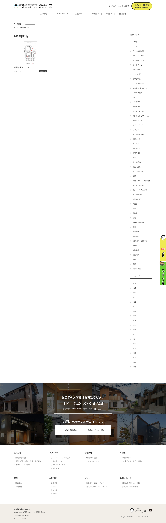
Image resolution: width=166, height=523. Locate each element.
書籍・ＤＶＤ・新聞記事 (141, 181)
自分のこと (137, 246)
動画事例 (18, 487)
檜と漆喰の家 (137, 195)
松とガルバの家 (138, 185)
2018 (134, 320)
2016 (134, 330)
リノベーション (138, 125)
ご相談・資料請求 (70, 430)
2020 (134, 311)
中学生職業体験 (138, 134)
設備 (134, 259)
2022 (134, 302)
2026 (134, 283)
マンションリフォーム (141, 116)
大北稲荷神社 (137, 162)
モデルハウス (137, 120)
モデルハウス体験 (162, 271)
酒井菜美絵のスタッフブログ (96, 487)
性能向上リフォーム (58, 461)
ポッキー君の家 (138, 111)
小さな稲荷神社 (138, 171)
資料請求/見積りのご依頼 (131, 483)
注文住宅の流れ (21, 458)
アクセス (54, 494)
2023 (134, 297)
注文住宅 (43, 14)
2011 (134, 353)
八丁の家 (136, 144)
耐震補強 (136, 232)
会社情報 (122, 14)
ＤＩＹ (135, 46)
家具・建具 (137, 167)
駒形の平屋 (137, 269)
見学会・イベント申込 (96, 430)
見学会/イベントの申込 (130, 487)
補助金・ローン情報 (22, 465)
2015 (134, 334)
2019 (134, 316)
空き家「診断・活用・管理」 (132, 461)
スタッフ (54, 487)
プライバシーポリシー (21, 518)
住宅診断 (78, 14)
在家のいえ (137, 148)
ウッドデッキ (137, 65)
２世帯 (135, 42)
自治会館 (136, 250)
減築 (134, 208)
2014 (134, 339)
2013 (134, 344)
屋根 (134, 176)
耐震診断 (136, 236)
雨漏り (135, 264)
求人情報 (54, 490)
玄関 (134, 218)
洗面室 (135, 204)
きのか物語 (137, 79)
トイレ (135, 97)
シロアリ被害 (137, 93)
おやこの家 (137, 74)
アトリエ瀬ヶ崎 (138, 51)
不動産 (94, 14)
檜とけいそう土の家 (140, 190)
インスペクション (139, 60)
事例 (108, 14)
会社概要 (54, 483)
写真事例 (18, 483)
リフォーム (60, 14)
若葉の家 (136, 255)
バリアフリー (137, 102)
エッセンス (55, 468)
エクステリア (137, 69)
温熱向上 (136, 213)
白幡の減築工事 (138, 222)
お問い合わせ (125, 478)
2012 (134, 348)
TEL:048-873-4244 (83, 403)
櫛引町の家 (137, 199)
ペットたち (137, 106)
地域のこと (137, 153)
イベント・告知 (138, 55)
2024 (134, 293)
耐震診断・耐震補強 (140, 241)
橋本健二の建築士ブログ (95, 483)
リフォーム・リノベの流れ (60, 458)
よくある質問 (124, 6)
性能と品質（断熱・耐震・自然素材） (29, 461)
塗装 (134, 157)
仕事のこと (137, 139)
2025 (134, 288)
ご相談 (163, 245)
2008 (134, 367)
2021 (134, 307)
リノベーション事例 (58, 465)
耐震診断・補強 (91, 458)
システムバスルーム (140, 88)
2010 (134, 357)
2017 (134, 325)
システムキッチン (139, 83)
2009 (134, 362)
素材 (134, 227)
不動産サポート (127, 458)
